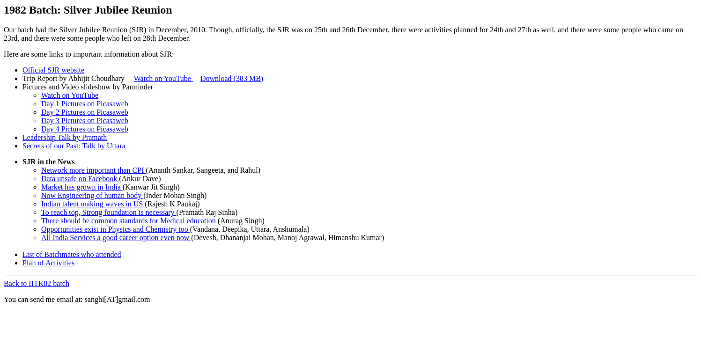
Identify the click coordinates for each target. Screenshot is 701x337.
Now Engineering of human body (92, 195)
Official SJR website (53, 70)
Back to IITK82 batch (36, 283)
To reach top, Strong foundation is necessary (109, 212)
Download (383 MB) (231, 78)
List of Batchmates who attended (71, 254)
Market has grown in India (82, 187)
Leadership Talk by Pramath (64, 137)
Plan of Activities (48, 263)
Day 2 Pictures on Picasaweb (84, 112)
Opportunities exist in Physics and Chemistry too (115, 229)
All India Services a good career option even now (116, 238)
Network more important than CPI (93, 170)
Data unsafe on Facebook (80, 179)
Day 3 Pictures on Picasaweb (84, 121)
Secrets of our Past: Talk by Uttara (73, 146)
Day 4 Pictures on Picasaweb (84, 129)
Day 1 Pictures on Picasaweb (84, 104)
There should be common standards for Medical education (129, 221)
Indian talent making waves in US (93, 204)
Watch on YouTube (163, 78)
